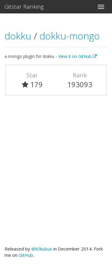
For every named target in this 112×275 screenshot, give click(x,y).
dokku (19, 35)
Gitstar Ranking (24, 6)
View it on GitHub (77, 56)
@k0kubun (41, 249)
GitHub (26, 255)
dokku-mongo (69, 35)
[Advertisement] (56, 173)
